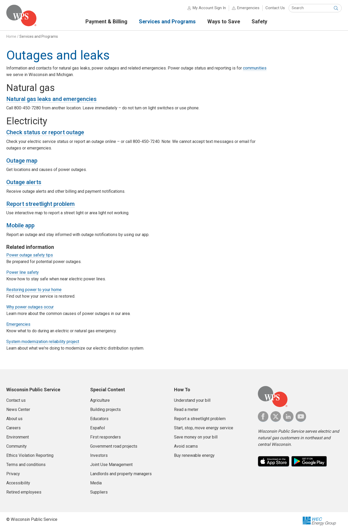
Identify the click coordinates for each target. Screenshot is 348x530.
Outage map (21, 160)
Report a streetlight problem (200, 418)
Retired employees (23, 492)
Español (97, 427)
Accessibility (18, 482)
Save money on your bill (196, 437)
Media (96, 482)
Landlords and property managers (121, 473)
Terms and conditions (26, 464)
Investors (99, 455)
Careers (13, 427)
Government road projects (113, 446)
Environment (17, 437)
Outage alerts (23, 182)
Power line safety (22, 272)
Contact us (16, 400)
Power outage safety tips (29, 255)
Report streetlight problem (40, 204)
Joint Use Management (111, 464)
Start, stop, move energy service (203, 427)
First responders (105, 437)
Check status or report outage (45, 132)
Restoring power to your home (34, 289)
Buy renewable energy (194, 455)
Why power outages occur (30, 306)
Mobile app (20, 225)
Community (16, 446)
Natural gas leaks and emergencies (51, 99)
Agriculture (100, 400)
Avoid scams (186, 446)
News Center (18, 409)
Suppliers (99, 492)
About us (14, 418)
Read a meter (186, 409)
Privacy (13, 473)
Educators (99, 418)
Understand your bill (192, 400)
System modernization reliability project (42, 341)
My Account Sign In (209, 8)
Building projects (105, 409)
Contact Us (275, 8)
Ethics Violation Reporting (29, 455)
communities (255, 68)
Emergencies (248, 8)
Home (11, 36)
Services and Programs (38, 36)
